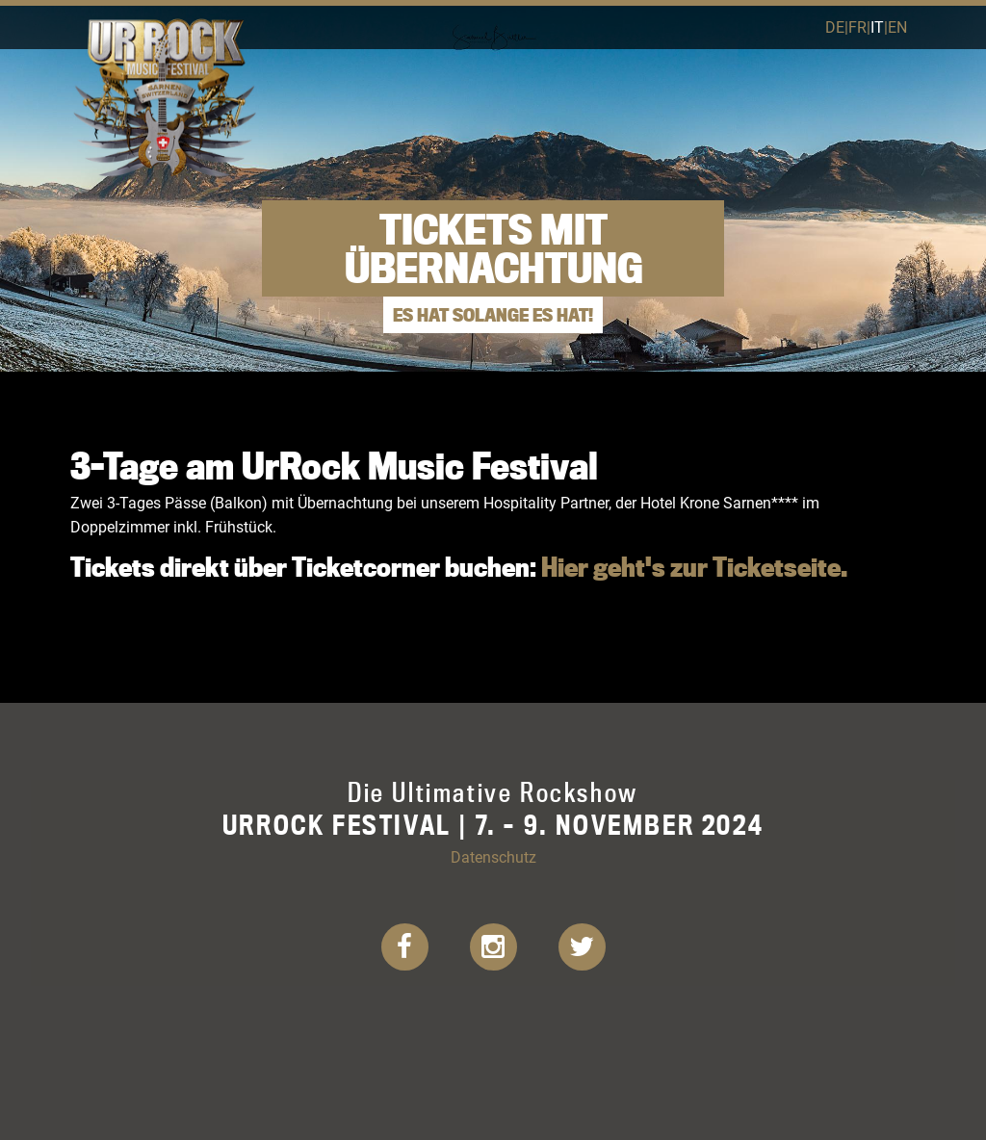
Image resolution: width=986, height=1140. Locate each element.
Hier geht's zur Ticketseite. (694, 566)
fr (857, 26)
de (834, 26)
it (877, 26)
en (897, 26)
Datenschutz (493, 856)
